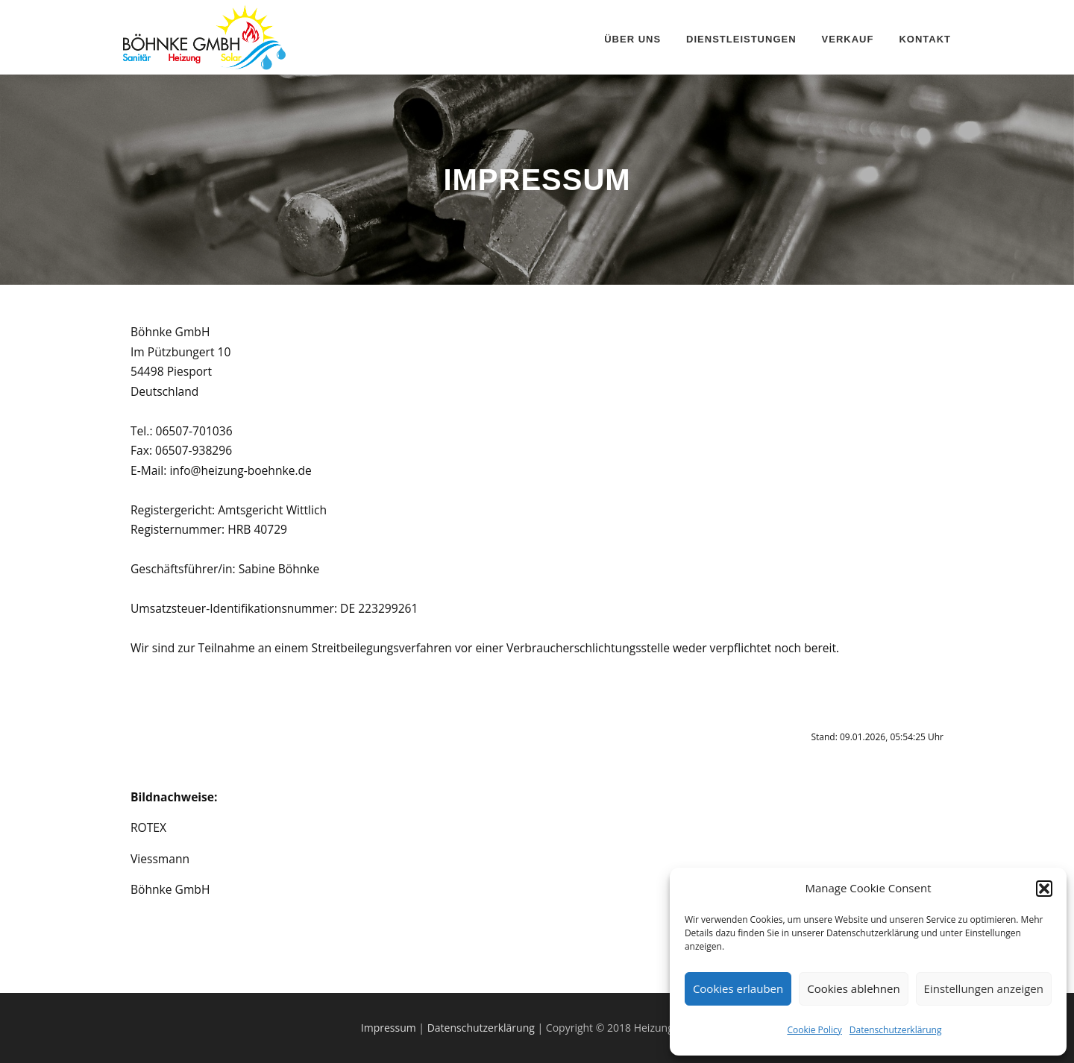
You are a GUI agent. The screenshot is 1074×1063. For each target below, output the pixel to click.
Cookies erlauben (738, 988)
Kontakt (925, 39)
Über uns (632, 39)
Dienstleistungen (741, 39)
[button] (1044, 888)
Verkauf (848, 39)
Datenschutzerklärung (896, 1029)
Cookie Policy (814, 1029)
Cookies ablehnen (853, 988)
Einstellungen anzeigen (983, 988)
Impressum (390, 1028)
